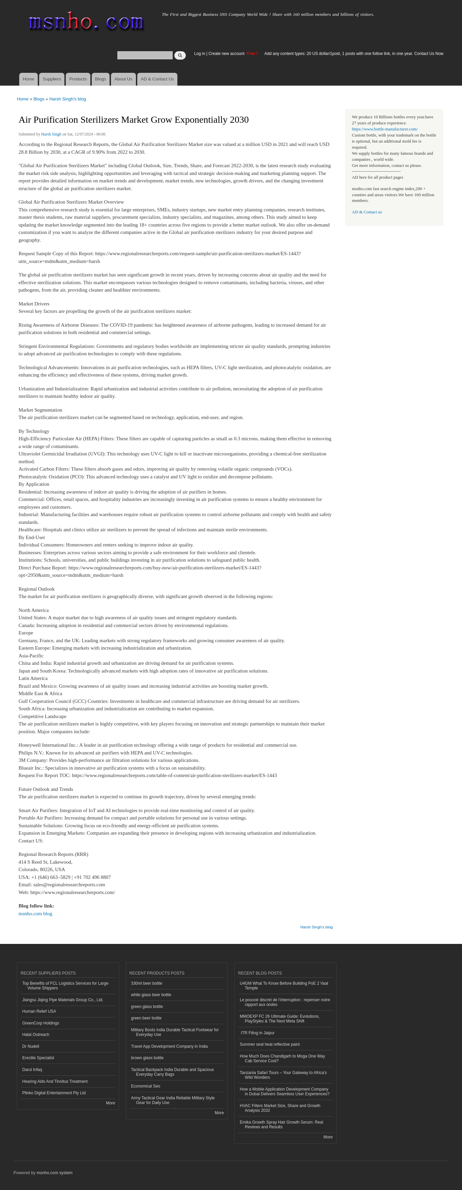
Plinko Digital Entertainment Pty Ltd (54, 1093)
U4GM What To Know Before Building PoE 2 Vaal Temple (284, 985)
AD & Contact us (367, 212)
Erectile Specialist (38, 1057)
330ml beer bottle (147, 983)
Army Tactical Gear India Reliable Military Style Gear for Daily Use (173, 1100)
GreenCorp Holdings (40, 1023)
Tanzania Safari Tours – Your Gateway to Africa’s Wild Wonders (283, 1075)
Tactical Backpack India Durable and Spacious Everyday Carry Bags (172, 1072)
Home (28, 79)
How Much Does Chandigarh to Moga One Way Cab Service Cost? (282, 1058)
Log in (199, 53)
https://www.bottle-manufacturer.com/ (385, 129)
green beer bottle (146, 1018)
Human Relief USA (39, 1011)
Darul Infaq (32, 1069)
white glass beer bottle (151, 994)
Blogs (100, 79)
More (110, 1103)
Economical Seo (146, 1086)
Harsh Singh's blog (67, 98)
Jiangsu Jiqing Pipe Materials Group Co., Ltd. (62, 1000)
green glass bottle (147, 1006)
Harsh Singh (51, 134)
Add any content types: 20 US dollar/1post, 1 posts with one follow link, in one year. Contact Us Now (353, 53)
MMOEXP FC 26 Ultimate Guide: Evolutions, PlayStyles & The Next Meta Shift (280, 1018)
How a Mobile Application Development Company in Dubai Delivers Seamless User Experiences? (284, 1091)
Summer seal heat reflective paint (270, 1044)
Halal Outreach (35, 1034)
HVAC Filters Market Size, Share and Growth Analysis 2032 (280, 1108)
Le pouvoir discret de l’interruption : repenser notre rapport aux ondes (285, 1002)
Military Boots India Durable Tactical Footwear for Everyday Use (175, 1032)
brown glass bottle (147, 1057)
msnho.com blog (35, 913)
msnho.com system (55, 1172)
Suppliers (52, 79)
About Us (123, 79)
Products (78, 79)
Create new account (227, 53)
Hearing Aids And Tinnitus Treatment (55, 1081)
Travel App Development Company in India (169, 1046)
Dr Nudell (30, 1046)
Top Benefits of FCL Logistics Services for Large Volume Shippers (65, 985)
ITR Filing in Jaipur (257, 1033)
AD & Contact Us (157, 79)
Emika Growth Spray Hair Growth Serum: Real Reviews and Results (281, 1124)
